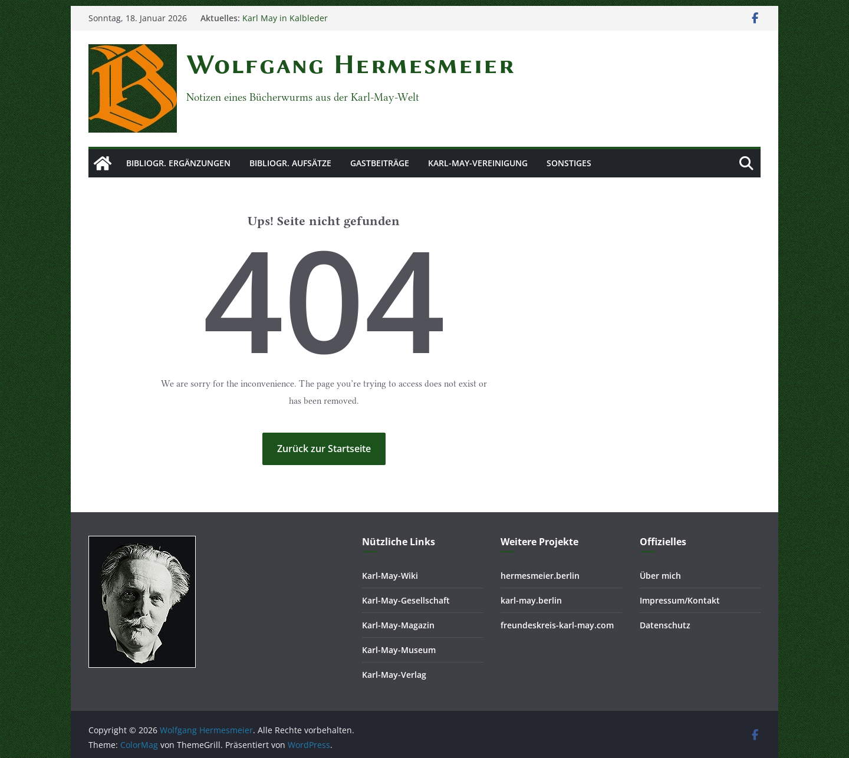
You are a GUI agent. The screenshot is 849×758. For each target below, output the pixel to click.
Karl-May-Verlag (394, 674)
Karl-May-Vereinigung (478, 163)
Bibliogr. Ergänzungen (178, 163)
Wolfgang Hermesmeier (350, 64)
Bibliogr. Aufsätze (290, 163)
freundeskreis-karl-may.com (557, 625)
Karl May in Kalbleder (285, 18)
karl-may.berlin (531, 600)
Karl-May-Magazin (398, 625)
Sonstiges (569, 163)
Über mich (660, 575)
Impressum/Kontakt (680, 600)
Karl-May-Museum (399, 649)
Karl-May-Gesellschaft (406, 600)
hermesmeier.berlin (540, 575)
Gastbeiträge (379, 163)
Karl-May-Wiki (390, 575)
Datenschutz (665, 625)
